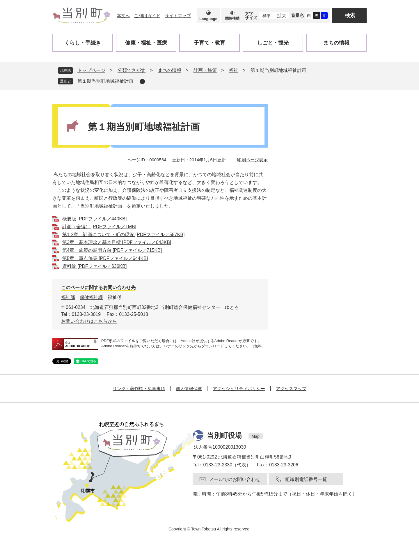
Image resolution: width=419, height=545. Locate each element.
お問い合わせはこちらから (89, 321)
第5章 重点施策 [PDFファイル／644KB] (105, 258)
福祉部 (68, 297)
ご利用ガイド (147, 15)
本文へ (123, 15)
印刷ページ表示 (252, 159)
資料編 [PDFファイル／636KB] (94, 266)
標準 (266, 15)
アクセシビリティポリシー (239, 388)
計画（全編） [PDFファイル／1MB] (99, 226)
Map (256, 436)
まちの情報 (169, 70)
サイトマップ (178, 15)
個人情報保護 (189, 388)
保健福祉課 (91, 297)
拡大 (281, 15)
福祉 (233, 70)
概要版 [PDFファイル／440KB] (94, 218)
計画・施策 (205, 70)
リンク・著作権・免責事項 (139, 388)
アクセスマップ (291, 388)
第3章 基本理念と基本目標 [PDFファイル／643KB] (116, 242)
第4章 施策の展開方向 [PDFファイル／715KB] (112, 250)
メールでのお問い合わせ (234, 479)
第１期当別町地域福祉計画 (105, 81)
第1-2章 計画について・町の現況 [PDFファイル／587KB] (123, 234)
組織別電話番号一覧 (306, 479)
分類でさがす (131, 70)
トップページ (91, 70)
